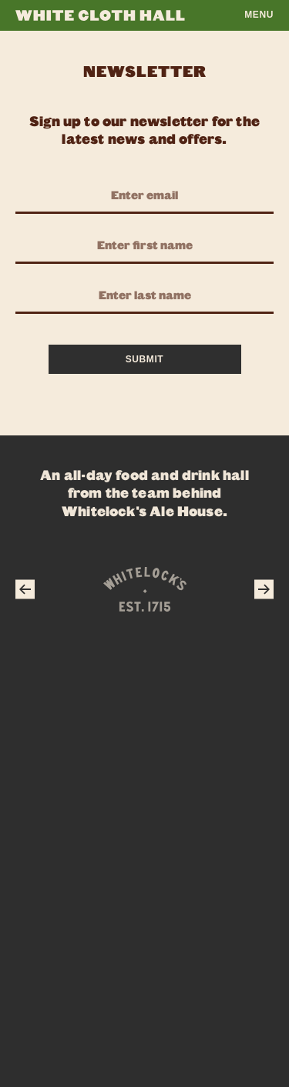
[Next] (264, 589)
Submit (145, 359)
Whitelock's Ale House (142, 510)
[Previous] (25, 589)
